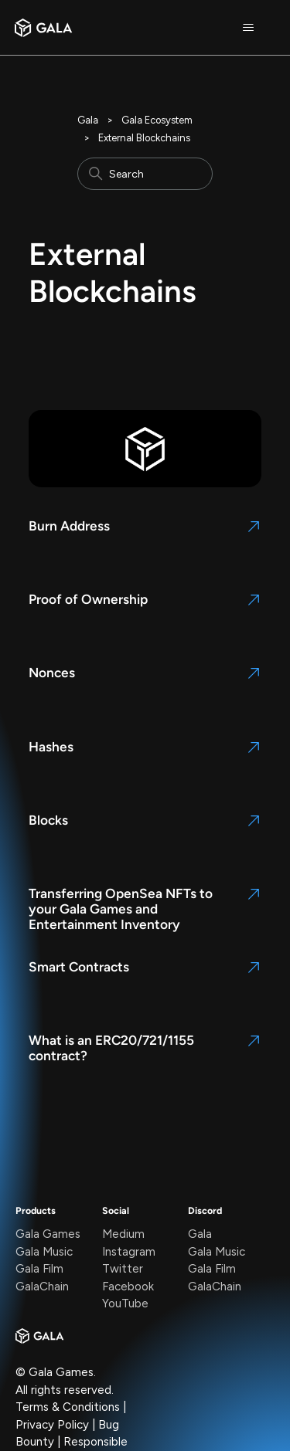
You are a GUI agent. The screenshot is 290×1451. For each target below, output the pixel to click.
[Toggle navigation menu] (247, 27)
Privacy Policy (52, 1425)
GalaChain (42, 1286)
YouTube (125, 1303)
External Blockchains (144, 138)
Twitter (122, 1269)
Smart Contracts (79, 967)
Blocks (48, 820)
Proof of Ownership (88, 599)
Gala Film (39, 1269)
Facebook (128, 1286)
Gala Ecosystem (157, 120)
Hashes (51, 746)
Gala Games (47, 1234)
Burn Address (69, 526)
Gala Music (44, 1252)
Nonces (52, 672)
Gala (87, 120)
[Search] (145, 173)
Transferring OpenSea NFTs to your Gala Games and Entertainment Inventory (121, 909)
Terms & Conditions (67, 1407)
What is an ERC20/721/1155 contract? (111, 1047)
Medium (123, 1234)
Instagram (128, 1252)
